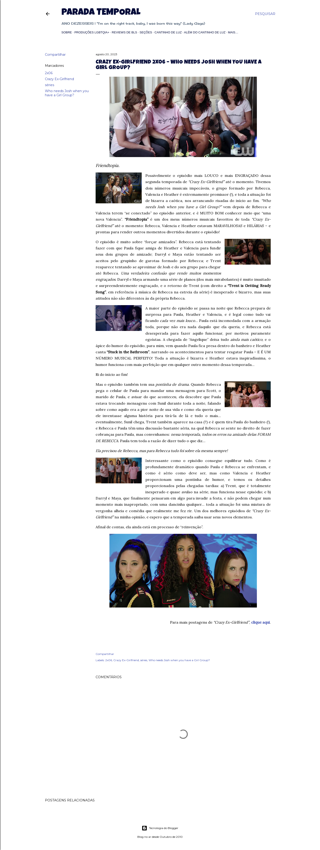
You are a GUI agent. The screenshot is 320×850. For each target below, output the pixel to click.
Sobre (67, 32)
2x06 (49, 73)
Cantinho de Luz (168, 32)
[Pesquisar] (265, 13)
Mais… (233, 32)
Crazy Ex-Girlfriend (59, 79)
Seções (146, 32)
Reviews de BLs (124, 32)
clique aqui (260, 622)
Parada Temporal (101, 13)
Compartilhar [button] (55, 55)
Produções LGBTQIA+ (91, 32)
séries (49, 85)
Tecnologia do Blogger (160, 828)
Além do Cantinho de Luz (205, 32)
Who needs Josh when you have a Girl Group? (67, 93)
